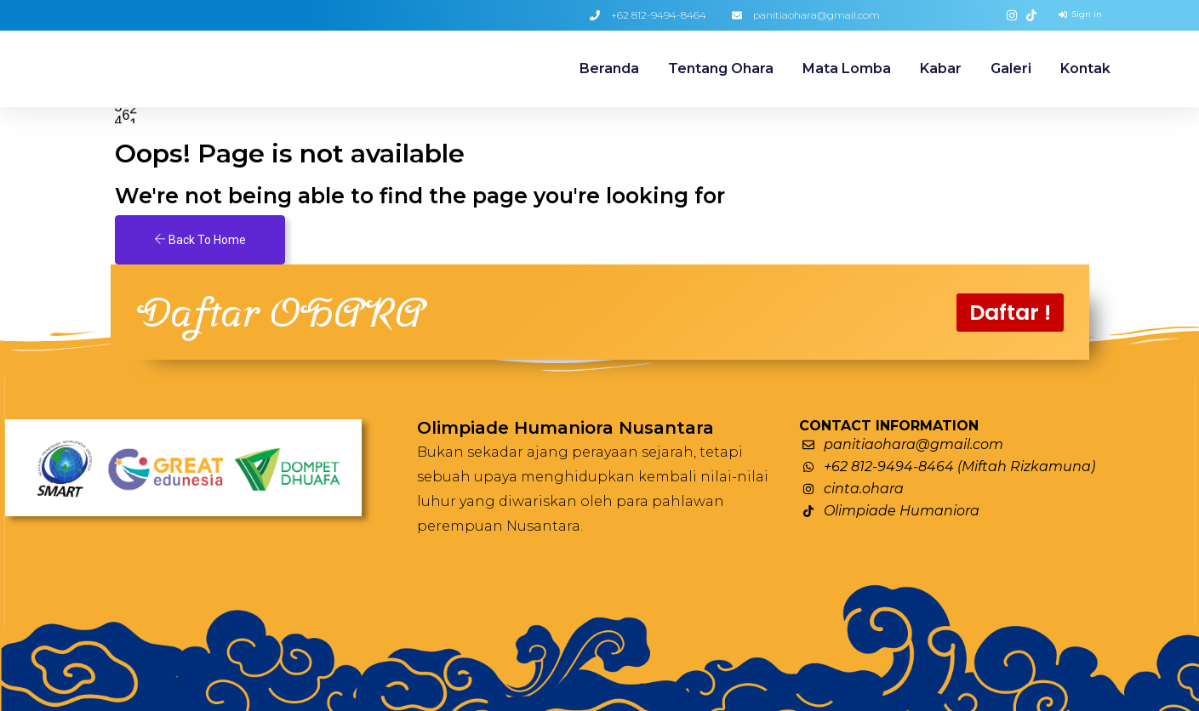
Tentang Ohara (721, 68)
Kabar (941, 68)
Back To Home (200, 240)
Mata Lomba (846, 68)
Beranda (609, 68)
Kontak (1085, 68)
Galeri (1011, 68)
